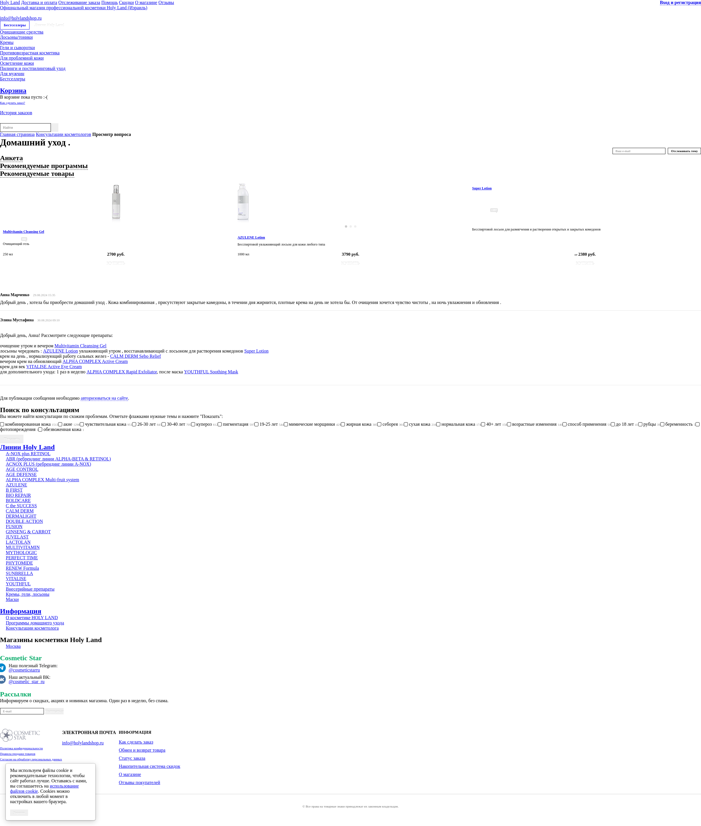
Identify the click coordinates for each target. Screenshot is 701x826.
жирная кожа (359, 424)
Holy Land (10, 2)
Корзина (13, 90)
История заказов (16, 112)
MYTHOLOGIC (21, 552)
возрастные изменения (535, 424)
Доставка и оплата (39, 2)
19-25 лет (269, 424)
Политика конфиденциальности (21, 748)
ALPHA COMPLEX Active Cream (95, 361)
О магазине (146, 2)
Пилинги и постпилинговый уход (32, 68)
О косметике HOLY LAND (32, 617)
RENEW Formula (22, 568)
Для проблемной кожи (22, 58)
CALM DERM (20, 510)
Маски (12, 599)
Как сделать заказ (136, 742)
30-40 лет (176, 424)
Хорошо (19, 812)
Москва (13, 646)
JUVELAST (17, 536)
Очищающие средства (21, 32)
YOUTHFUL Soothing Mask (211, 371)
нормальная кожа (458, 424)
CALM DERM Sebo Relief (135, 356)
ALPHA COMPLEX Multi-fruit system (42, 479)
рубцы (649, 424)
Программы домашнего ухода (35, 622)
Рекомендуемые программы (44, 165)
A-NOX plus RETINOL (28, 453)
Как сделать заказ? (12, 102)
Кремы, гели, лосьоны (27, 594)
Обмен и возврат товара (142, 750)
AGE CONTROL (22, 469)
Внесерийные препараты (30, 589)
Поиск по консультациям (39, 410)
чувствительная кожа (106, 424)
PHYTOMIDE (19, 562)
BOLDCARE (18, 500)
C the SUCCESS (21, 505)
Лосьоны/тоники (16, 37)
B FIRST (14, 490)
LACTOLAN (18, 542)
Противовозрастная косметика (30, 52)
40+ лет (494, 424)
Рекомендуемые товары (37, 173)
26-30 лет (147, 424)
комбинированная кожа (29, 424)
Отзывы (166, 2)
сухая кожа (420, 424)
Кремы (7, 42)
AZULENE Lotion (60, 351)
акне (69, 424)
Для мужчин (12, 73)
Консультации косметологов (63, 134)
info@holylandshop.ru (21, 18)
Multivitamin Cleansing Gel (81, 345)
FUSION (14, 526)
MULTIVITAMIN (23, 547)
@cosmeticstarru (24, 670)
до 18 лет (624, 424)
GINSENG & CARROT (28, 531)
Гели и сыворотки (17, 47)
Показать (12, 439)
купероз (204, 424)
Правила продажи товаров (17, 753)
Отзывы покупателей (139, 782)
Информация (20, 611)
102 (24, 239)
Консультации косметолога (32, 628)
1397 (494, 210)
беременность (678, 424)
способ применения (587, 424)
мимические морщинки (312, 424)
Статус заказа (132, 758)
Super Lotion (256, 351)
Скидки (126, 2)
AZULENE (16, 484)
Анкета (11, 158)
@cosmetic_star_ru (27, 681)
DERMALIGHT (21, 516)
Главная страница (17, 134)
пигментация (236, 424)
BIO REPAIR (18, 495)
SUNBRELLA (19, 573)
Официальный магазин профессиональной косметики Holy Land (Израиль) (73, 7)
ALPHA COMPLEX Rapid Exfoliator (121, 371)
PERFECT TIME (22, 557)
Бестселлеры (15, 25)
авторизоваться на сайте (104, 398)
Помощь (109, 2)
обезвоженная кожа (61, 429)
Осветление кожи (17, 63)
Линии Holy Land (49, 25)
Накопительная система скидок (149, 766)
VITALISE (16, 578)
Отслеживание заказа (79, 2)
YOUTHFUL (18, 583)
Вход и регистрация (680, 2)
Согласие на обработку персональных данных (31, 759)
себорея (390, 424)
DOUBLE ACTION (24, 521)
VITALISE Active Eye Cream (54, 366)
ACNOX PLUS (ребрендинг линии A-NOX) (48, 464)
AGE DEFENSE (21, 474)
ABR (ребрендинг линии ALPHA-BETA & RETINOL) (58, 458)
